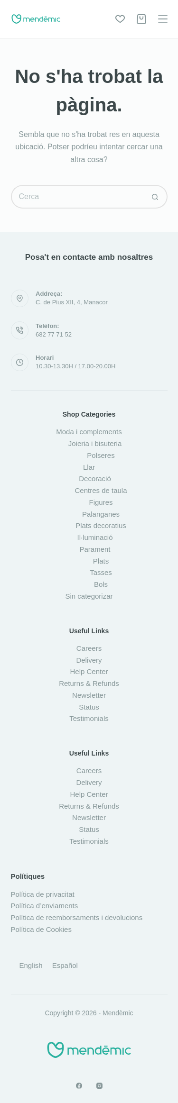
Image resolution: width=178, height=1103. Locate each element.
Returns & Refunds (89, 683)
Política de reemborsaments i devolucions (77, 917)
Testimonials (89, 718)
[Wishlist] (120, 19)
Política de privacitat (43, 894)
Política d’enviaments (44, 906)
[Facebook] (79, 1086)
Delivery (89, 660)
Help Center (89, 671)
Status (89, 707)
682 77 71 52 (54, 334)
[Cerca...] (77, 197)
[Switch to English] (31, 965)
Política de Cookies (41, 929)
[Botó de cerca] (156, 197)
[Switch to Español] (65, 965)
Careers (89, 648)
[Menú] (163, 19)
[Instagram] (99, 1086)
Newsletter (89, 695)
